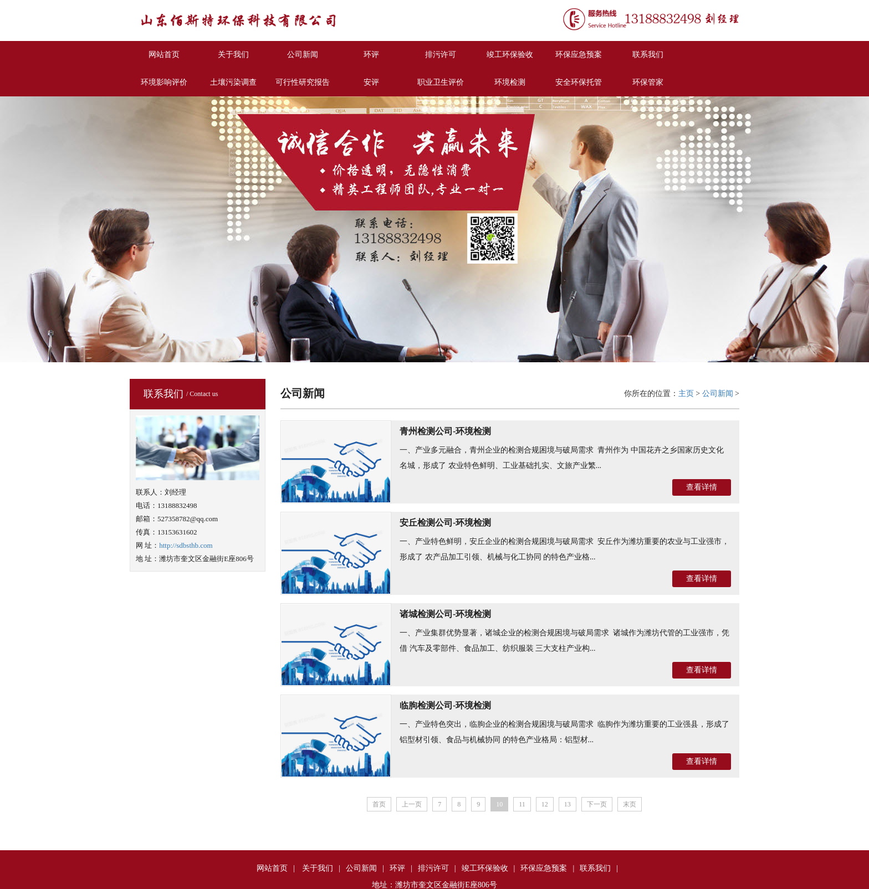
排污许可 (440, 54)
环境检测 (509, 82)
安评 (371, 82)
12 (544, 804)
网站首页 (164, 54)
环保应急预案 (578, 54)
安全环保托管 (578, 82)
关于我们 (233, 54)
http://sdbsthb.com (185, 545)
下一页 (597, 804)
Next (860, 228)
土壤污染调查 (233, 82)
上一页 (412, 804)
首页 (379, 804)
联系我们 (647, 54)
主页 (686, 393)
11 (522, 804)
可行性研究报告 (302, 82)
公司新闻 (302, 54)
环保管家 (647, 82)
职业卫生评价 (440, 82)
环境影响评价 (164, 82)
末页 (629, 804)
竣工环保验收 (510, 54)
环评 (371, 54)
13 (567, 804)
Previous (8, 228)
